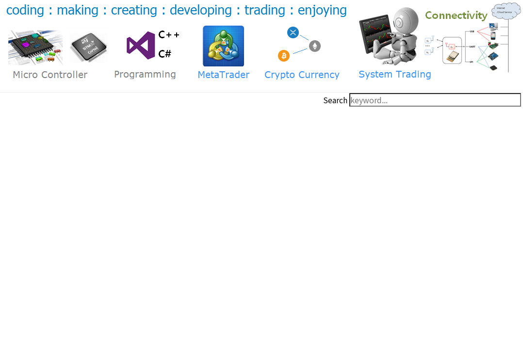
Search (335, 100)
